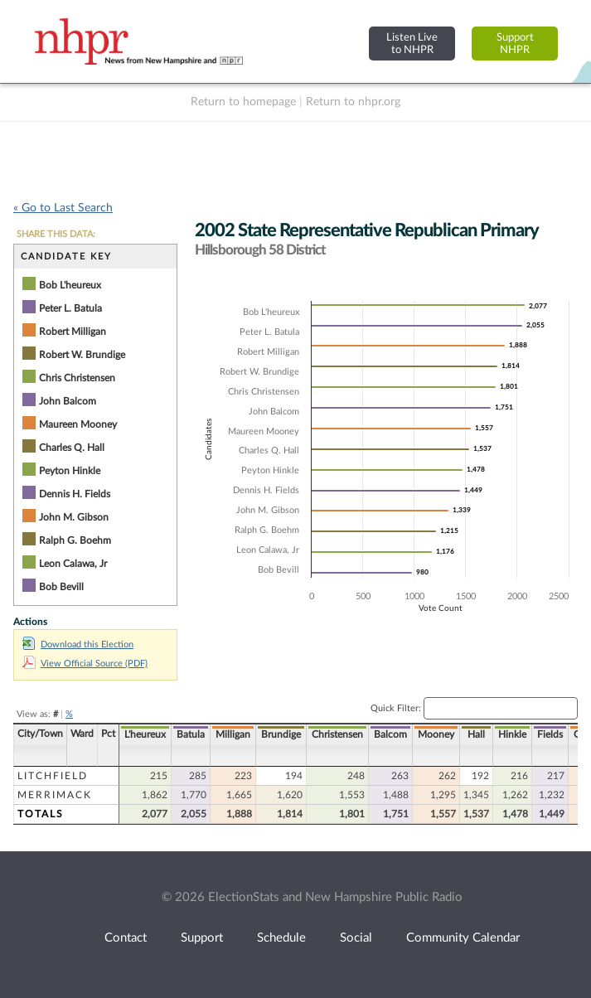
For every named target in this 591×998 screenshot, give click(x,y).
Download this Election (77, 644)
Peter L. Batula (70, 308)
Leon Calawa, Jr (73, 564)
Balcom (390, 734)
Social (356, 938)
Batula (191, 734)
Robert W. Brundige (82, 355)
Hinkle (512, 734)
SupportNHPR (515, 43)
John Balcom (67, 401)
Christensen (337, 734)
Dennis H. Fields (74, 494)
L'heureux (145, 734)
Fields (550, 734)
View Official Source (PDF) (85, 663)
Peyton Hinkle (69, 471)
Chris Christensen (77, 378)
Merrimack (54, 795)
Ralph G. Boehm (75, 540)
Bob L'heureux (70, 285)
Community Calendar (463, 938)
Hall (476, 734)
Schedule (281, 938)
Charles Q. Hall (71, 448)
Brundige (281, 734)
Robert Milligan (72, 332)
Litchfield (52, 776)
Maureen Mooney (78, 424)
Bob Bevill (61, 587)
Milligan (233, 734)
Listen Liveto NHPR (412, 43)
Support (202, 938)
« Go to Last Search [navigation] (63, 208)
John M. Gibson (74, 517)
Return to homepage (243, 102)
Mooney (436, 734)
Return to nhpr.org (353, 102)
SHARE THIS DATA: (56, 234)
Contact (125, 938)
